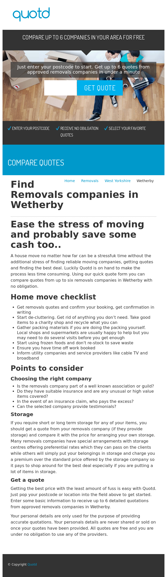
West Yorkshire (118, 181)
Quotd (32, 564)
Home (70, 181)
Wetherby (145, 181)
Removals (90, 181)
